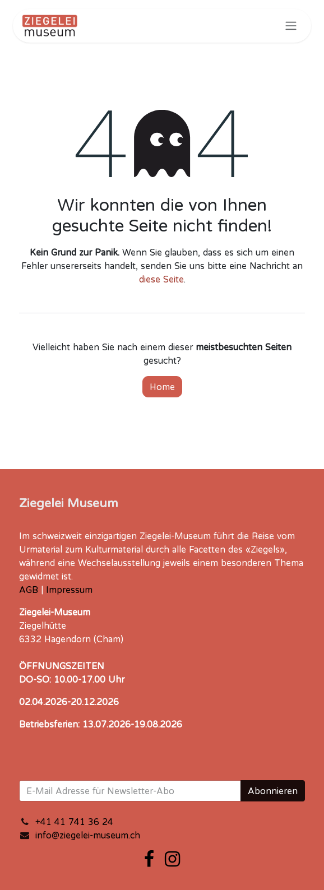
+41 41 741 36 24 (74, 822)
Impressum (69, 590)
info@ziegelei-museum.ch (87, 835)
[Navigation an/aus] (291, 26)
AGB (28, 590)
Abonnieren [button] (273, 791)
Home (162, 387)
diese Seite (161, 279)
